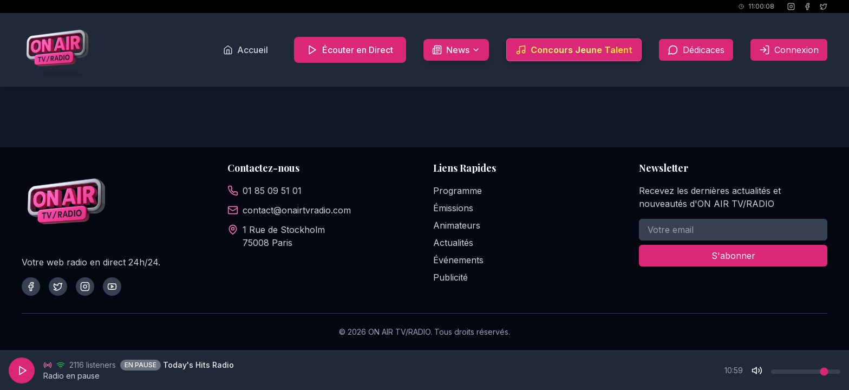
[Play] (22, 371)
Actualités (453, 242)
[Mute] (757, 370)
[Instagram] (791, 6)
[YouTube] (112, 286)
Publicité (450, 277)
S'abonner (733, 255)
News (456, 49)
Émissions (453, 208)
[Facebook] (807, 6)
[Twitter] (58, 286)
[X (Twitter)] (823, 6)
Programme (457, 190)
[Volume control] (805, 371)
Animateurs (456, 225)
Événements (458, 260)
